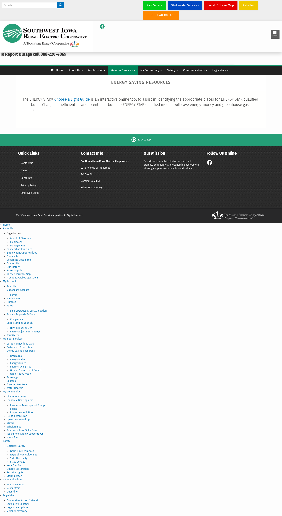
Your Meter (13, 335)
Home (60, 70)
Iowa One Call (14, 465)
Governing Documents (19, 259)
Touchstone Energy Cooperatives (25, 433)
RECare (10, 423)
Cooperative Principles (19, 249)
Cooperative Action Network (22, 500)
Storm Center (14, 476)
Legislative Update (17, 507)
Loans (13, 408)
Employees (16, 242)
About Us (76, 70)
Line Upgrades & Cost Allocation (28, 310)
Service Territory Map (19, 274)
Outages (11, 302)
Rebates (11, 380)
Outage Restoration (18, 468)
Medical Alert (14, 298)
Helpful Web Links (17, 416)
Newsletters (13, 488)
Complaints (16, 319)
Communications (195, 70)
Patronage (12, 377)
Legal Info (26, 177)
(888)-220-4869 (93, 187)
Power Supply (14, 270)
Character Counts (16, 396)
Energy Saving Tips (20, 366)
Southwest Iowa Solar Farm (22, 430)
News (24, 170)
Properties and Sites (21, 412)
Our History (13, 267)
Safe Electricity (18, 458)
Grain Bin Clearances (22, 451)
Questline (12, 491)
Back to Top (144, 139)
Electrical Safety (16, 445)
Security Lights (15, 472)
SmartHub (12, 286)
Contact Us (27, 163)
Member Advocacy (17, 511)
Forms (13, 294)
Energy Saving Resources (21, 350)
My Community (151, 70)
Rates (10, 305)
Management (17, 245)
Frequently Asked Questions (22, 277)
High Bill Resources (21, 328)
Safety (172, 70)
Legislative (220, 70)
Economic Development (20, 400)
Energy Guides (18, 363)
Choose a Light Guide (72, 99)
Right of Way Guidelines (23, 454)
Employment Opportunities (22, 252)
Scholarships (14, 426)
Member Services (123, 70)
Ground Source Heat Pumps (26, 370)
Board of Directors (20, 238)
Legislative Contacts (18, 503)
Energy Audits (17, 359)
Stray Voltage (17, 461)
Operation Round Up (18, 419)
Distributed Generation (20, 347)
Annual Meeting (15, 484)
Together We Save (17, 384)
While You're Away (20, 373)
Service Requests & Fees (21, 314)
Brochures (16, 356)
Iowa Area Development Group (27, 405)
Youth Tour (13, 437)
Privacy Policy (29, 185)
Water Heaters (15, 388)
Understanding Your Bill (20, 322)
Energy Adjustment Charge (25, 331)
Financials (12, 256)
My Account (96, 70)
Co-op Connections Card (20, 343)
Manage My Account (18, 289)
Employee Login (30, 192)
